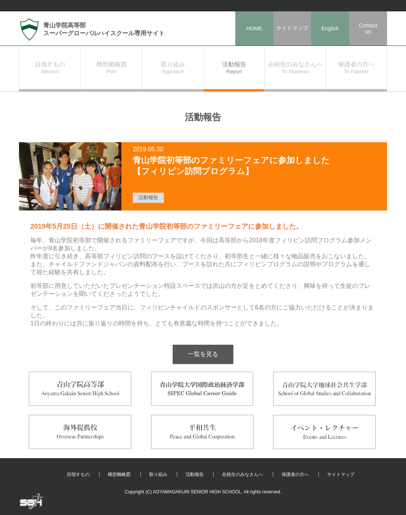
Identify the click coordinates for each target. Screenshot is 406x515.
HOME (254, 28)
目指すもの (78, 474)
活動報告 (195, 474)
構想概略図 (119, 474)
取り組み (158, 474)
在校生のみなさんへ (242, 474)
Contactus (368, 28)
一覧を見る (203, 354)
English (330, 28)
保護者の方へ (295, 474)
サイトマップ (292, 28)
